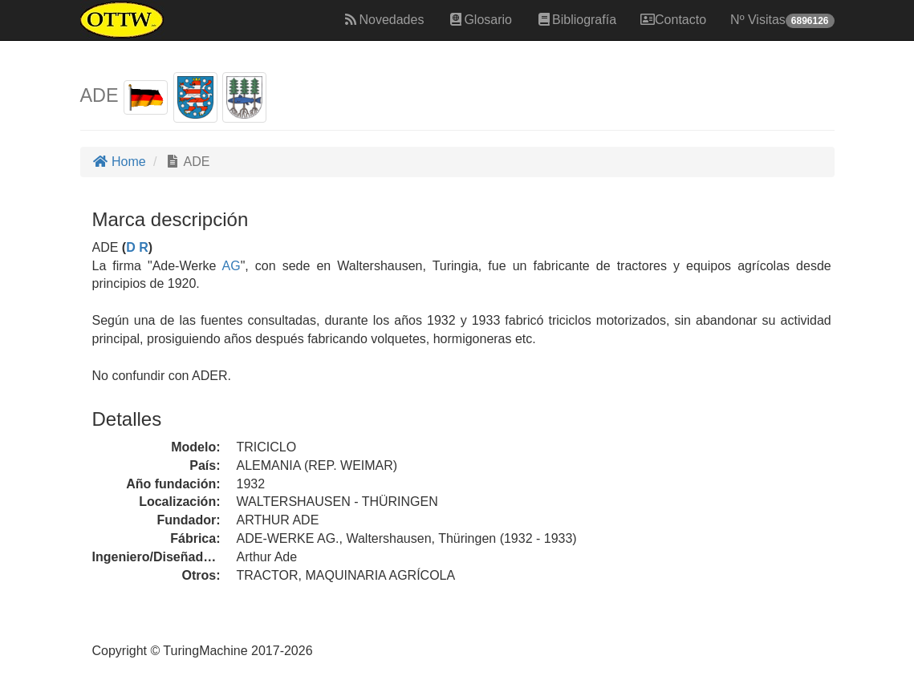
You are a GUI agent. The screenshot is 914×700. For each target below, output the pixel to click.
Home (119, 161)
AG (231, 266)
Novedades (383, 19)
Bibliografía (576, 19)
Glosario (480, 19)
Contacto (673, 19)
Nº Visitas (782, 20)
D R (137, 247)
